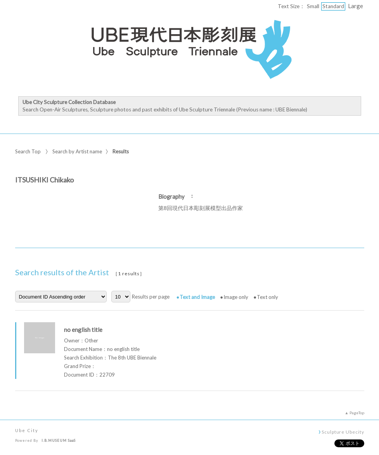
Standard (333, 6)
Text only (267, 297)
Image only (235, 297)
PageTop (357, 412)
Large (355, 5)
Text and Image (197, 297)
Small (313, 6)
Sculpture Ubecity (343, 431)
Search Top (28, 151)
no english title (83, 329)
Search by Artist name (77, 151)
